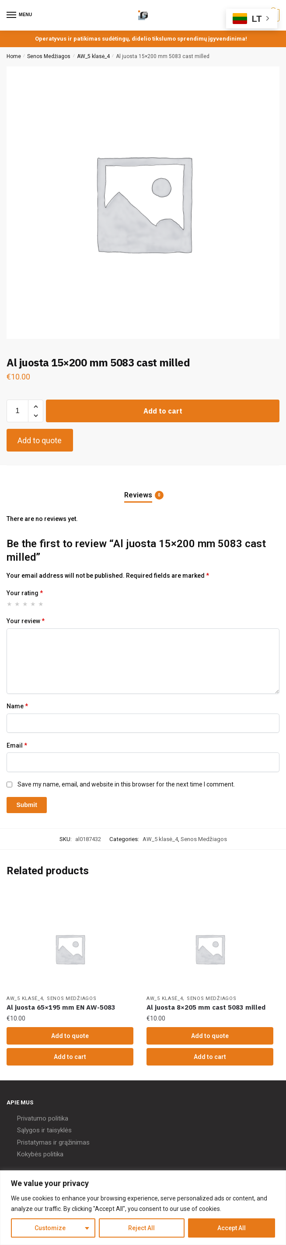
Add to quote (39, 440)
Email (17, 745)
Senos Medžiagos (48, 56)
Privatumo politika (42, 1118)
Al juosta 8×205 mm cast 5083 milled (205, 1007)
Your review (26, 620)
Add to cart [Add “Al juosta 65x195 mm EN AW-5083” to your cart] (70, 1056)
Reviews (138, 495)
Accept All (231, 1227)
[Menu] (20, 15)
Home (14, 56)
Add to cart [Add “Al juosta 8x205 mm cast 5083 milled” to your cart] (210, 1056)
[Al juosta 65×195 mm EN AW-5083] (70, 948)
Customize (50, 1227)
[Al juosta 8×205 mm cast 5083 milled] (209, 948)
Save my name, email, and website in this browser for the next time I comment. (126, 784)
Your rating (25, 593)
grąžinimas (74, 1142)
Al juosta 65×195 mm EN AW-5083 (61, 1007)
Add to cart (162, 411)
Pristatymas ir (37, 1142)
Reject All (141, 1227)
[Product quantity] (17, 411)
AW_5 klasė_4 (93, 56)
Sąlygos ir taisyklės (44, 1130)
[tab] (143, 488)
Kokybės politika (40, 1154)
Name (17, 706)
